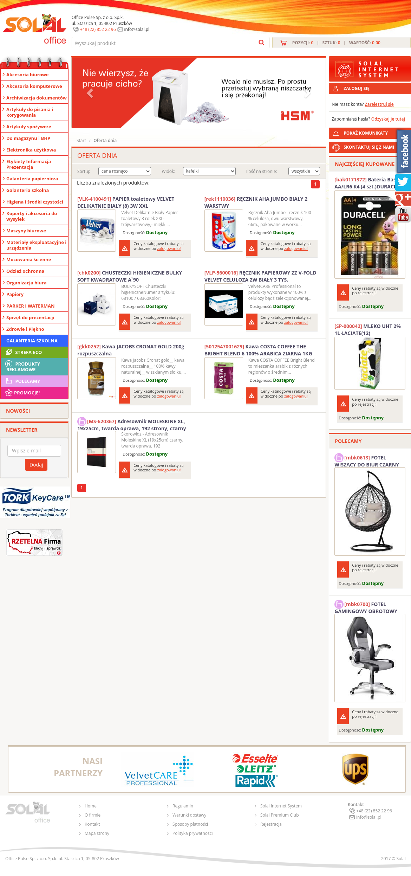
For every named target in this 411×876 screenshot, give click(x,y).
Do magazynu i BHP (28, 138)
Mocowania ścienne (28, 259)
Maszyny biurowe (26, 230)
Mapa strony (97, 833)
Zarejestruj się (379, 104)
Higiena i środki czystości (34, 202)
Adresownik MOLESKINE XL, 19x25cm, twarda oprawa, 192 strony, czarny (131, 424)
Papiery (15, 294)
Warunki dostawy (189, 815)
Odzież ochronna (25, 271)
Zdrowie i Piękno (25, 329)
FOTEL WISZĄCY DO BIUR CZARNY (366, 460)
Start (81, 140)
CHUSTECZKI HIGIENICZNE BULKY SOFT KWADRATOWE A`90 (129, 276)
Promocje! (22, 392)
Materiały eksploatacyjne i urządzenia (36, 245)
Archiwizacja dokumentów (36, 98)
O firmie (92, 815)
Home (91, 806)
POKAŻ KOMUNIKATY (376, 132)
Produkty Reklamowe (22, 366)
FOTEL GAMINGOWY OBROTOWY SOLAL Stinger (365, 607)
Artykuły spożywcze (28, 126)
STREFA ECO (23, 352)
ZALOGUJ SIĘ (357, 88)
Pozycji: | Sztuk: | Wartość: (336, 43)
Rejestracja (271, 824)
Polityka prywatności (192, 833)
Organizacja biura (26, 282)
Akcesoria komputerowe (34, 86)
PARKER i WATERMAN (30, 306)
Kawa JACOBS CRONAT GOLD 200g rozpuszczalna (130, 350)
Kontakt (92, 824)
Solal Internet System (281, 806)
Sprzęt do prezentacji (30, 317)
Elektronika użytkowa (31, 150)
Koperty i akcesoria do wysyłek (31, 216)
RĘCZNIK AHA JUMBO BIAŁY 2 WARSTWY (256, 202)
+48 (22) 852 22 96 (98, 29)
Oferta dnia (105, 140)
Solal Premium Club (279, 815)
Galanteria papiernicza (32, 178)
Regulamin (182, 806)
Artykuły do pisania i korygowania (29, 112)
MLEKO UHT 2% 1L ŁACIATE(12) (367, 329)
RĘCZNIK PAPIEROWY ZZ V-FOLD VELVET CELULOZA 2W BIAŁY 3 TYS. (260, 276)
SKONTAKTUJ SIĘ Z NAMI (369, 147)
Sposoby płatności (190, 824)
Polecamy (22, 381)
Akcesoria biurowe (27, 74)
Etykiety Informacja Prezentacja (28, 164)
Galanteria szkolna (27, 190)
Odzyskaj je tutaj (388, 119)
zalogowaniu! (169, 248)
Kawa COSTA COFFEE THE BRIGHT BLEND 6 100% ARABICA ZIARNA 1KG (258, 350)
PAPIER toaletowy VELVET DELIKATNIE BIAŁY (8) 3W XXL (125, 202)
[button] (91, 93)
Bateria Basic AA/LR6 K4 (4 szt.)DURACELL (368, 183)
